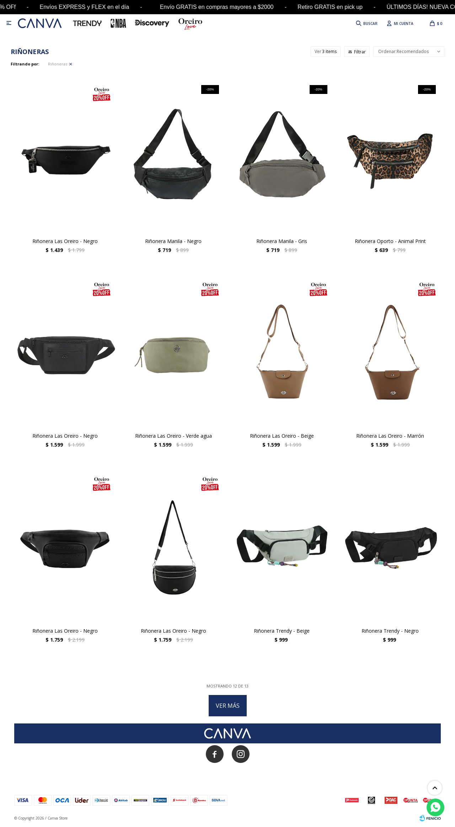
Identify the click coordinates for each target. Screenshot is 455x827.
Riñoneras (57, 64)
